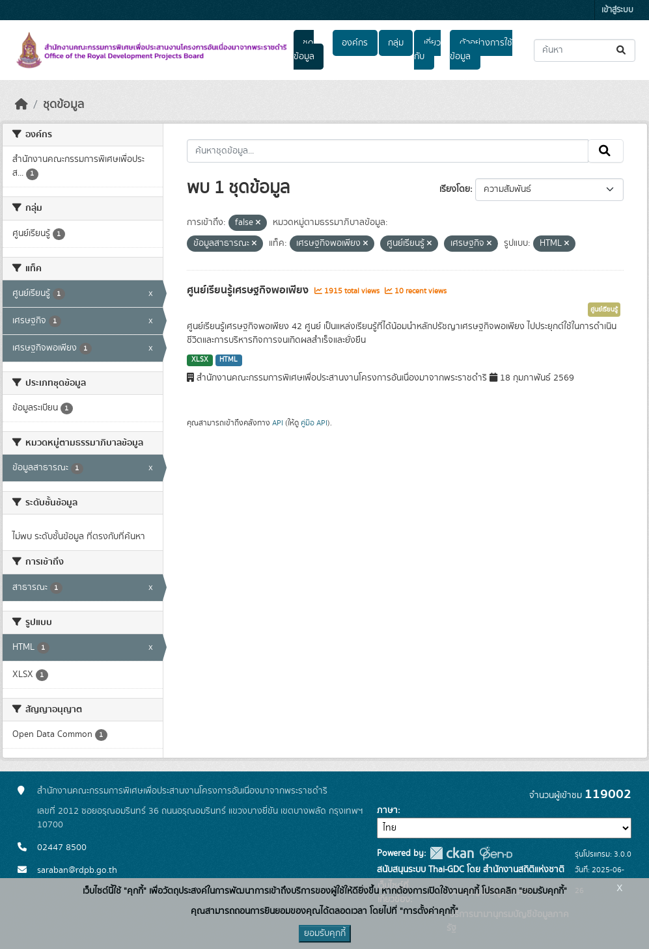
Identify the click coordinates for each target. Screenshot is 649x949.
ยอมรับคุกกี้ (325, 933)
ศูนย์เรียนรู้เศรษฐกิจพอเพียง (249, 290)
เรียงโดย (454, 189)
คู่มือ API (314, 423)
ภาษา (387, 810)
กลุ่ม (396, 42)
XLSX (199, 359)
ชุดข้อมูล (304, 49)
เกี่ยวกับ (427, 49)
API (277, 423)
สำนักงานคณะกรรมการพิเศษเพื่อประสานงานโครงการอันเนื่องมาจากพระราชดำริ (182, 790)
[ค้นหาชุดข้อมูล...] (584, 50)
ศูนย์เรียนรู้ (604, 309)
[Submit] (622, 50)
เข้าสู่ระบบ (617, 10)
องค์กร (355, 42)
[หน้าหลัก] (21, 104)
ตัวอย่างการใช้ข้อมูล (481, 49)
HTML (228, 359)
